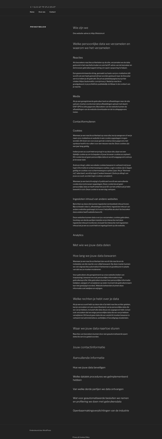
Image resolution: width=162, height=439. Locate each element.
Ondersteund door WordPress (40, 430)
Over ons (42, 12)
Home (32, 12)
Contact (53, 12)
